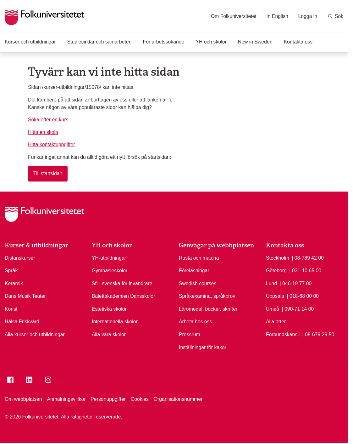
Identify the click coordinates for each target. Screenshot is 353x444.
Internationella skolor (115, 321)
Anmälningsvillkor (66, 399)
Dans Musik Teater (25, 296)
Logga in (307, 16)
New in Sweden (255, 41)
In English (277, 16)
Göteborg (276, 270)
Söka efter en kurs (48, 119)
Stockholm (277, 258)
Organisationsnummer (178, 399)
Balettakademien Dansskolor (123, 296)
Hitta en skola (43, 132)
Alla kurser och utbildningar (35, 334)
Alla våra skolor (109, 334)
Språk (11, 270)
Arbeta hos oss (195, 321)
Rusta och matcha (199, 258)
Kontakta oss (298, 41)
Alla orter (276, 321)
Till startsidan (48, 173)
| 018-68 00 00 (303, 295)
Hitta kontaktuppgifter (51, 144)
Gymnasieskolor (109, 270)
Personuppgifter (108, 399)
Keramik (14, 283)
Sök (335, 16)
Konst (11, 309)
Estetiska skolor (109, 309)
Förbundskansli (283, 334)
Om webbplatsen (23, 399)
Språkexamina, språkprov (207, 296)
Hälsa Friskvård (22, 321)
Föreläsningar (194, 270)
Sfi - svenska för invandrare (122, 283)
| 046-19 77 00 (296, 283)
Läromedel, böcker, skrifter (208, 309)
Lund (271, 283)
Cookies (140, 399)
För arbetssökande (163, 41)
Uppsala (275, 296)
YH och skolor (211, 41)
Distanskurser (20, 258)
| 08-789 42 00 (308, 257)
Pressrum (189, 334)
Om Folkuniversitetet (233, 16)
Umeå (272, 309)
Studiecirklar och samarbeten (99, 41)
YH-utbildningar (109, 258)
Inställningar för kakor (202, 347)
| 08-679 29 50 (318, 334)
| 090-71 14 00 (298, 308)
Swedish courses (198, 283)
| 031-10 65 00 (305, 270)
